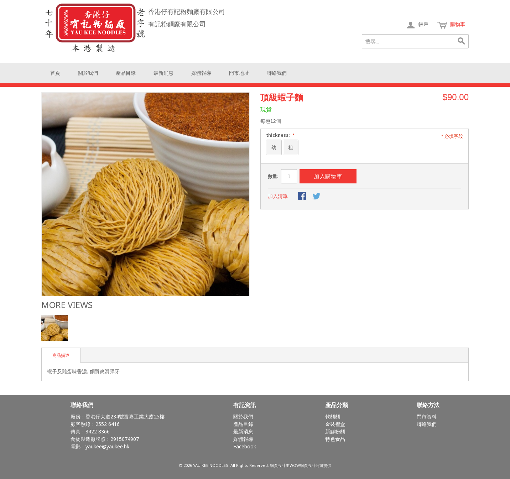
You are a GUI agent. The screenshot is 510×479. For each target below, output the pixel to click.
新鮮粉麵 (335, 431)
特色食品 (335, 439)
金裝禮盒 (335, 424)
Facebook (244, 446)
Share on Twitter (317, 196)
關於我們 (88, 72)
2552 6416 (107, 424)
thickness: (279, 135)
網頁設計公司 (311, 465)
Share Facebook (302, 196)
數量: (273, 176)
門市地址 (239, 72)
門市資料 (427, 416)
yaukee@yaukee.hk (107, 446)
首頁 (55, 72)
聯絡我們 (277, 72)
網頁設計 (278, 465)
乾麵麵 (332, 416)
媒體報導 (201, 72)
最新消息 (163, 72)
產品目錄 (126, 72)
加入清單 (278, 196)
